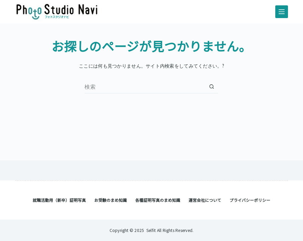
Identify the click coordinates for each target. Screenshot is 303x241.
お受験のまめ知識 (110, 200)
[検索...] (145, 86)
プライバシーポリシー (250, 200)
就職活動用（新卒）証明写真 (59, 200)
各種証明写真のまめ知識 (157, 200)
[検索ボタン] (211, 86)
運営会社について (204, 200)
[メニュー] (281, 11)
